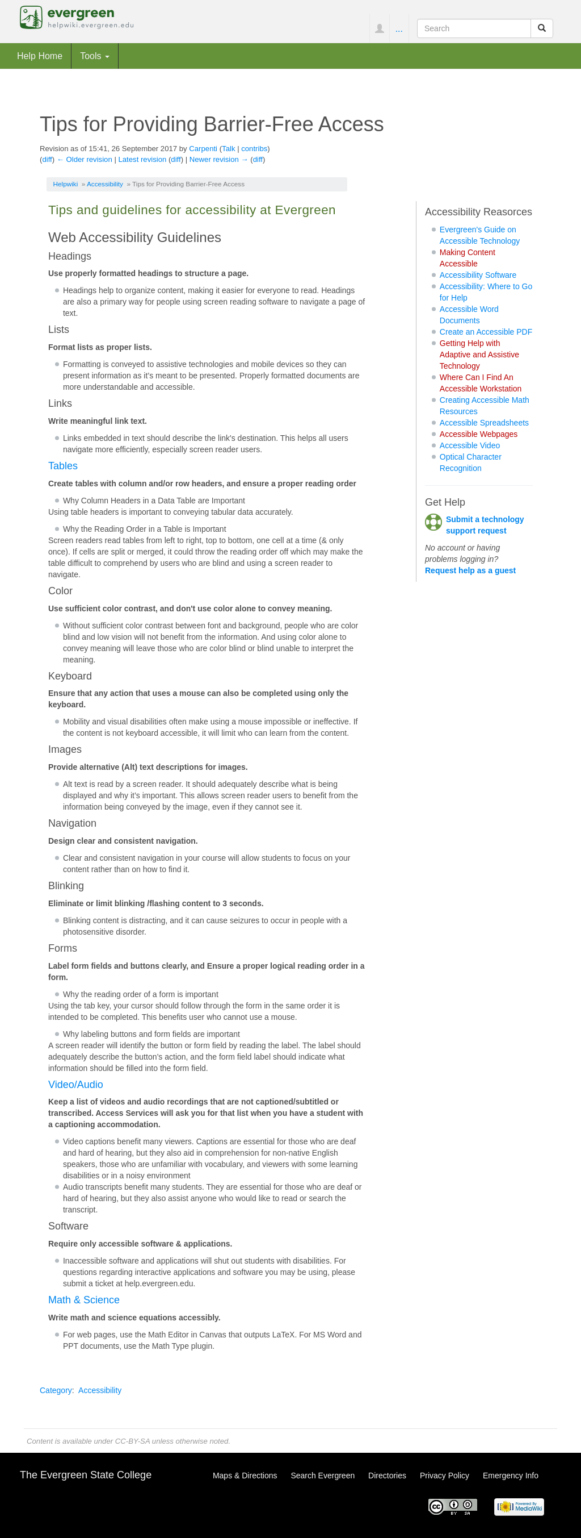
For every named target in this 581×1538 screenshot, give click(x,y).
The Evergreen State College (85, 1475)
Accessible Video (470, 445)
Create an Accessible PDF (486, 331)
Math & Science (84, 1300)
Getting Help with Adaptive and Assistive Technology (479, 354)
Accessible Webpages (478, 434)
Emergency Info (510, 1475)
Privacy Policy (444, 1475)
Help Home (39, 56)
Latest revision (142, 159)
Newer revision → (219, 159)
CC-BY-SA (132, 1441)
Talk (228, 148)
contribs (254, 148)
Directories (387, 1475)
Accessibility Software (478, 275)
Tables (63, 466)
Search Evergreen (322, 1475)
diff (47, 159)
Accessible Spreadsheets (484, 422)
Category (56, 1390)
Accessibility (105, 183)
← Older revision (84, 159)
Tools (95, 56)
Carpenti (203, 148)
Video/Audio (75, 1084)
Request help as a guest (470, 570)
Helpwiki (65, 183)
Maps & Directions (245, 1475)
